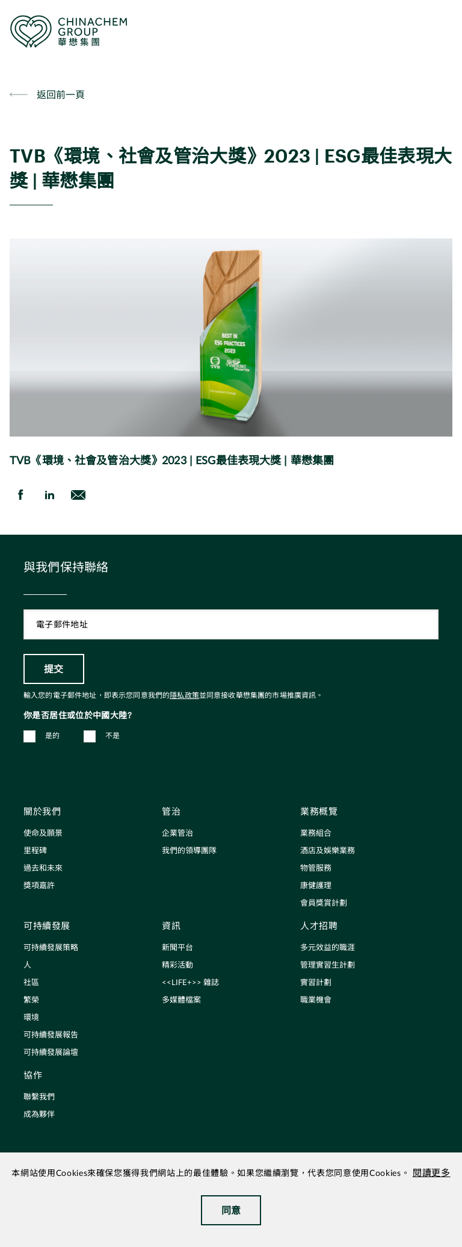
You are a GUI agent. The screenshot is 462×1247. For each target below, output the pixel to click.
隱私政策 (184, 695)
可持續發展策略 (50, 948)
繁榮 (31, 1000)
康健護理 (315, 886)
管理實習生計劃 (327, 965)
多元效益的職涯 (327, 948)
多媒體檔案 (181, 1000)
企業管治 (177, 834)
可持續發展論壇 (50, 1053)
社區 (31, 983)
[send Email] (78, 495)
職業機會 (315, 1000)
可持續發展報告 (50, 1035)
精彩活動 (177, 965)
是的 (52, 735)
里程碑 (35, 851)
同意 (231, 1210)
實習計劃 (315, 983)
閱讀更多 (432, 1173)
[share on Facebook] (20, 495)
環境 (31, 1018)
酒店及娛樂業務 (327, 851)
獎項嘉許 (39, 886)
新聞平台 (177, 948)
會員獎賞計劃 (323, 903)
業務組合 (315, 834)
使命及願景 (43, 834)
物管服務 (315, 868)
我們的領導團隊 (189, 851)
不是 (112, 735)
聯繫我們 (39, 1097)
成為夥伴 (39, 1115)
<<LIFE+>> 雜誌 (190, 983)
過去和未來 (43, 868)
